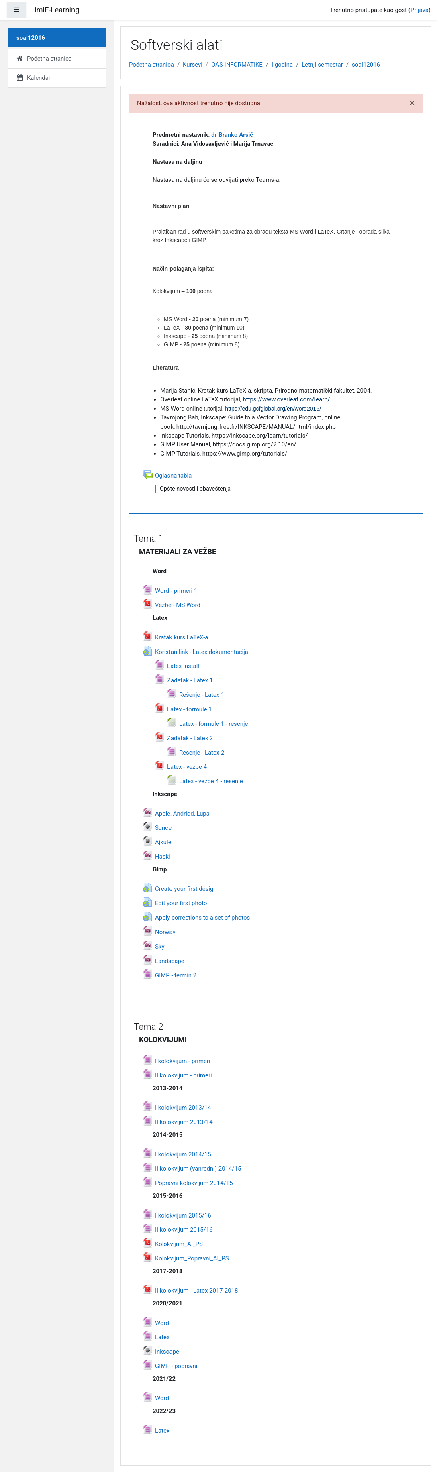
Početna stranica (151, 64)
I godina (282, 64)
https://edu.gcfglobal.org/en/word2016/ (273, 408)
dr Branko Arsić (232, 134)
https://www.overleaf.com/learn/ (286, 399)
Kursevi (192, 64)
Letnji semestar (322, 64)
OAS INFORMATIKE (237, 64)
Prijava (419, 10)
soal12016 (366, 64)
